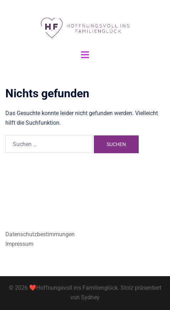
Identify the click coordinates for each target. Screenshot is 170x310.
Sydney (90, 297)
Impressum (19, 244)
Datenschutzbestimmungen (40, 234)
